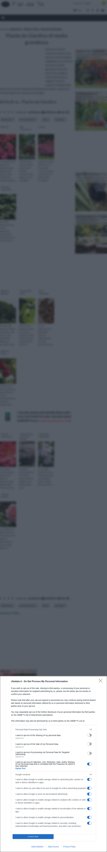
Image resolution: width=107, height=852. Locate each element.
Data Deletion (37, 846)
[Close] (101, 681)
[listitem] (53, 729)
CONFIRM (33, 837)
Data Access (53, 846)
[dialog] (53, 764)
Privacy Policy (69, 846)
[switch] (89, 735)
